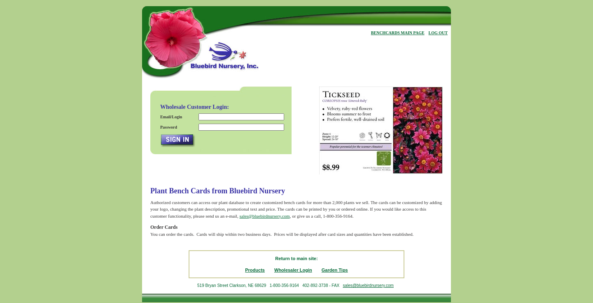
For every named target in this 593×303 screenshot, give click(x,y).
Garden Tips (335, 270)
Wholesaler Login (293, 270)
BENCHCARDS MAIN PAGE (398, 33)
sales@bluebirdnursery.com (264, 216)
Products (255, 270)
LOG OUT (438, 33)
